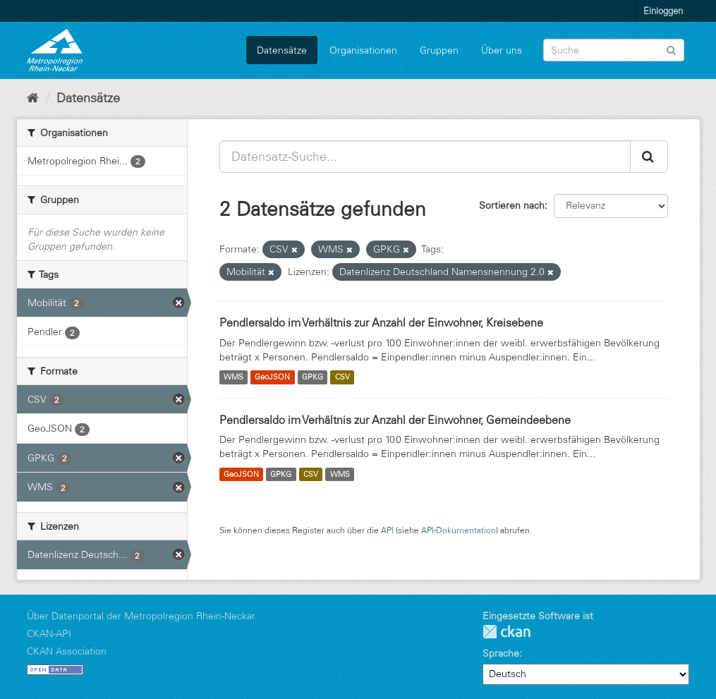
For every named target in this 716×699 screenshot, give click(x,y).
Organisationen (363, 50)
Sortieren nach (512, 205)
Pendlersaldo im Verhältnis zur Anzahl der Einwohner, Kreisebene (381, 322)
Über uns (501, 50)
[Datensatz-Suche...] (425, 156)
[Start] (33, 98)
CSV (342, 377)
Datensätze (282, 50)
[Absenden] (671, 49)
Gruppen (439, 50)
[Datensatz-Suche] (613, 50)
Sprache (501, 653)
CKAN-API (49, 633)
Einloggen (663, 10)
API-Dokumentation (458, 530)
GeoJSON (272, 377)
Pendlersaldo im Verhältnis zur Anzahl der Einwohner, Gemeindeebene (395, 420)
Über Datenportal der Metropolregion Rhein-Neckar (141, 615)
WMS (233, 377)
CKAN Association (67, 651)
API (387, 530)
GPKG (312, 377)
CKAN (506, 631)
